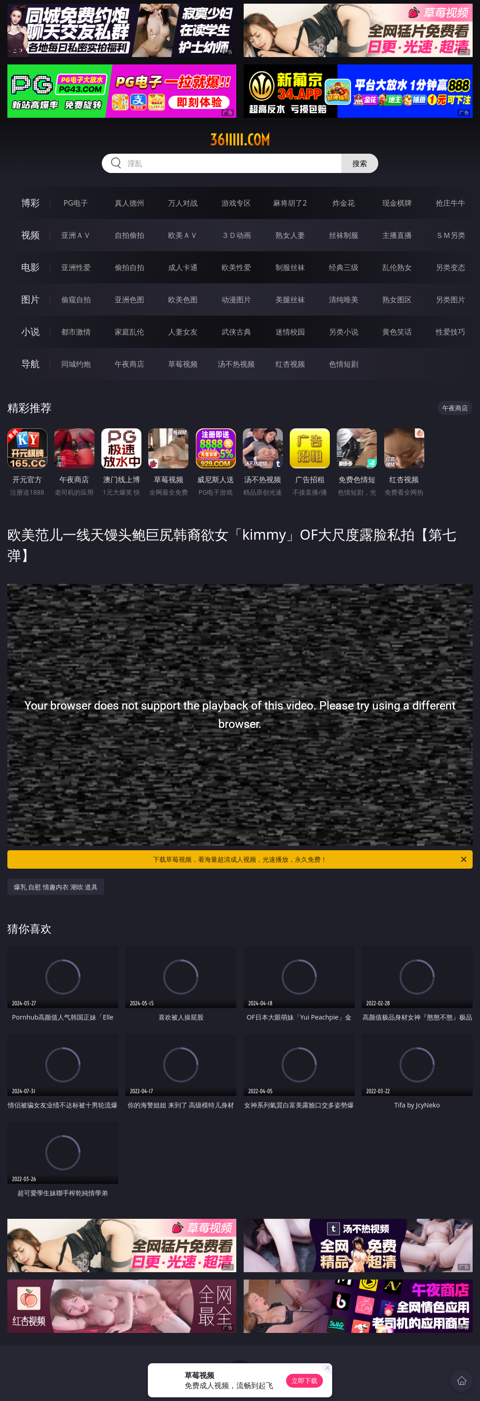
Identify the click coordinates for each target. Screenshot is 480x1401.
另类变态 (450, 267)
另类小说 (343, 332)
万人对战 (183, 203)
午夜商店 (129, 364)
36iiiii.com (240, 140)
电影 (30, 267)
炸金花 (344, 203)
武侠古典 (236, 332)
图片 (30, 299)
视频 (30, 235)
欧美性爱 (236, 267)
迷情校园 (290, 332)
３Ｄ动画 (236, 235)
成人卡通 (183, 267)
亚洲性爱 (76, 267)
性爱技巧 (450, 332)
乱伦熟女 (397, 267)
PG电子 (76, 203)
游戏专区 (236, 203)
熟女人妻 (290, 235)
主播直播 (397, 235)
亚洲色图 (129, 299)
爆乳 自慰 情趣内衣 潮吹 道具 (56, 886)
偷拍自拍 (129, 267)
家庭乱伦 (129, 332)
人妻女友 (183, 332)
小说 (30, 331)
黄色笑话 (397, 332)
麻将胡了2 (290, 203)
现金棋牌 (397, 203)
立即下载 (304, 1380)
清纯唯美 (343, 299)
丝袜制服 (343, 235)
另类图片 (450, 299)
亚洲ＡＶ (76, 235)
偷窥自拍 (76, 299)
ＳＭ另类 (450, 235)
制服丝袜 (290, 267)
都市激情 (76, 332)
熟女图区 (397, 299)
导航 (30, 363)
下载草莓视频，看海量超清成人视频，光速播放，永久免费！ (310, 859)
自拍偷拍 (129, 235)
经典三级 (343, 267)
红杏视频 (290, 364)
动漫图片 (236, 299)
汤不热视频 (236, 364)
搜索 (359, 163)
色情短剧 (343, 364)
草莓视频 (183, 364)
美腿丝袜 (290, 299)
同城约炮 (76, 364)
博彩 (30, 202)
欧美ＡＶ (183, 235)
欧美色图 (183, 299)
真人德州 (129, 203)
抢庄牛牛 (450, 203)
